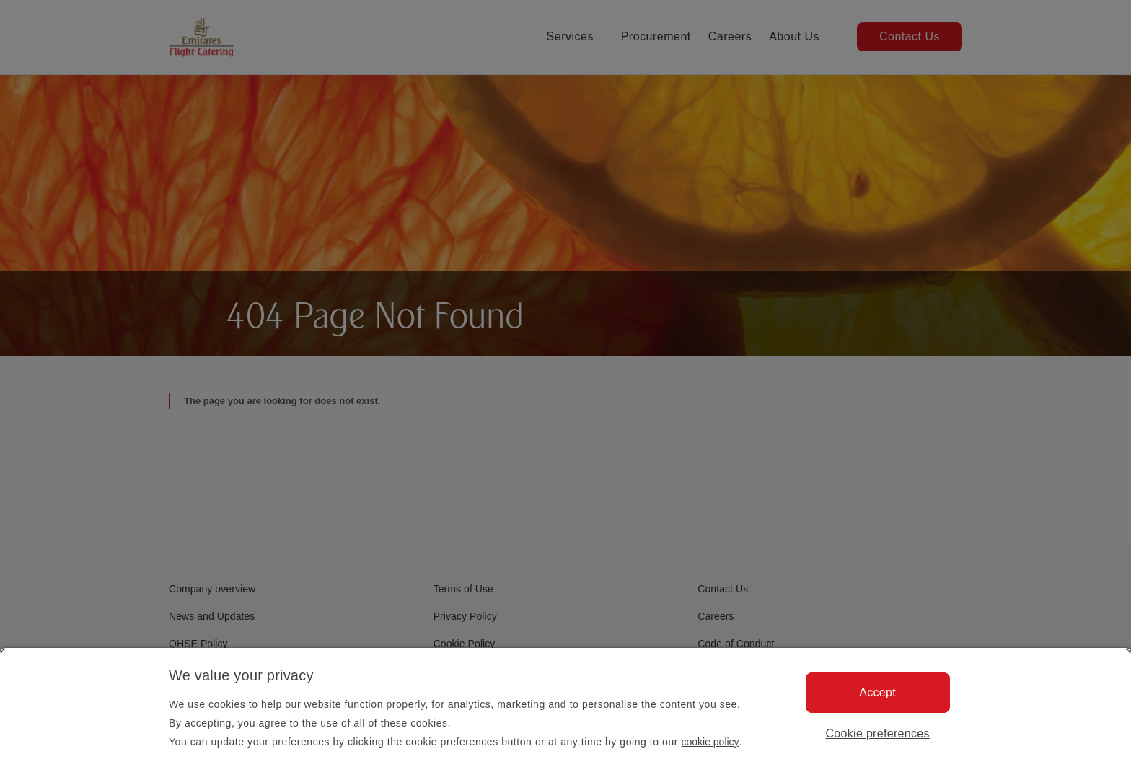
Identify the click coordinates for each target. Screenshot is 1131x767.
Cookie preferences (877, 733)
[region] (565, 707)
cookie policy (710, 742)
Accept (877, 692)
